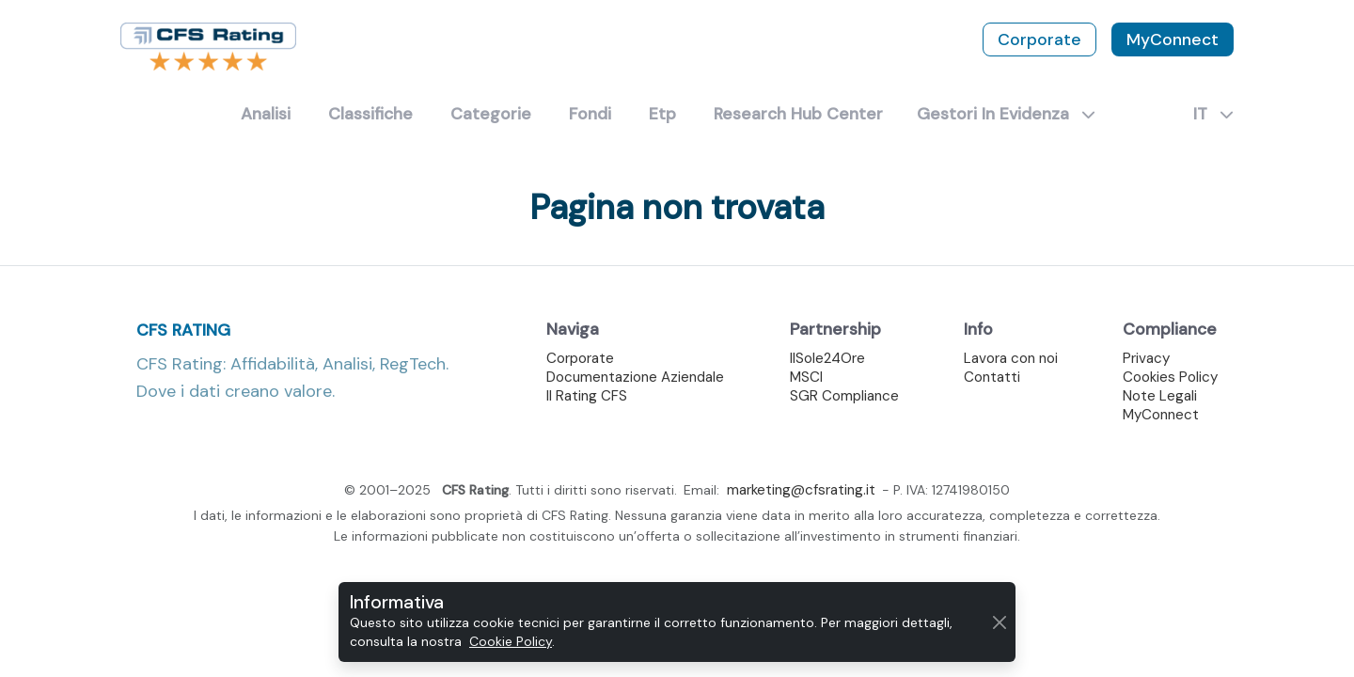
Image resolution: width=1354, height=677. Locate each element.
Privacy (1146, 358)
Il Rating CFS (586, 395)
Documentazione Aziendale (635, 377)
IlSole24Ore (827, 358)
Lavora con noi (1011, 358)
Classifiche (370, 113)
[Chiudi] (999, 622)
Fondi (590, 113)
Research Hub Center (798, 113)
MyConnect (1172, 39)
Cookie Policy (510, 641)
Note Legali (1160, 395)
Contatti (992, 377)
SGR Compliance (844, 395)
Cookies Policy (1170, 377)
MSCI (806, 377)
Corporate (1039, 39)
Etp (662, 113)
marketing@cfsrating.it (801, 489)
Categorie (490, 113)
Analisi (266, 113)
